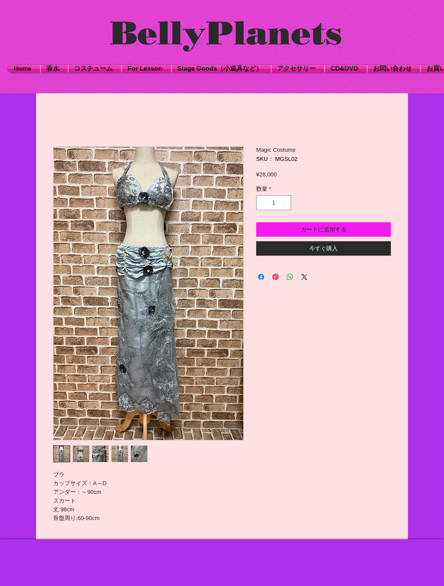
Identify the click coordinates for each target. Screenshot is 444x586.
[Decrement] (262, 203)
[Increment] (285, 203)
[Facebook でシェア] (261, 276)
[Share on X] (304, 276)
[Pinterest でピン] (275, 276)
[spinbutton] (274, 203)
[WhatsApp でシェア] (289, 276)
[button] (94, 68)
